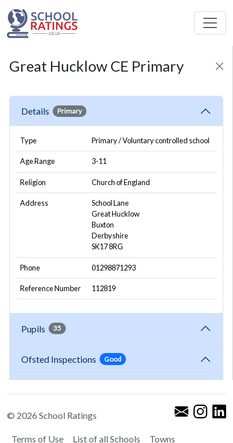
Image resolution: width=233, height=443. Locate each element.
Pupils (43, 328)
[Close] (219, 66)
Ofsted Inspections (73, 358)
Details (53, 111)
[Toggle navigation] (210, 22)
